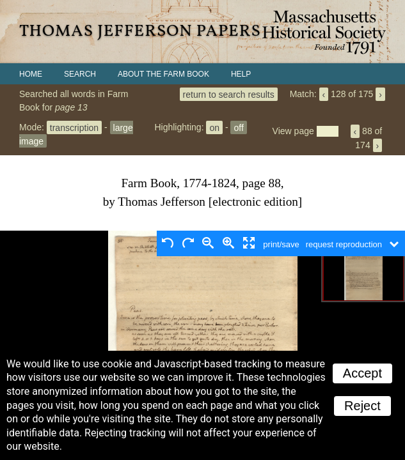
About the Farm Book (163, 74)
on (214, 127)
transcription (74, 127)
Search (80, 74)
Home (30, 74)
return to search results (228, 94)
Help (241, 74)
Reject (362, 406)
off (238, 127)
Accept (362, 373)
